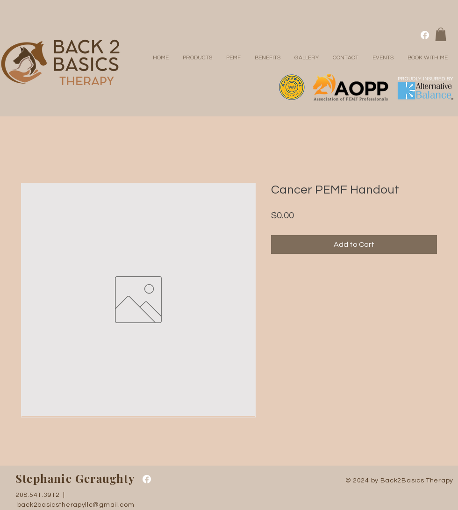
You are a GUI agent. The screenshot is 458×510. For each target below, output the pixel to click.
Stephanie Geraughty (75, 478)
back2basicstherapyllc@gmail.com (76, 505)
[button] (440, 34)
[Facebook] (424, 35)
